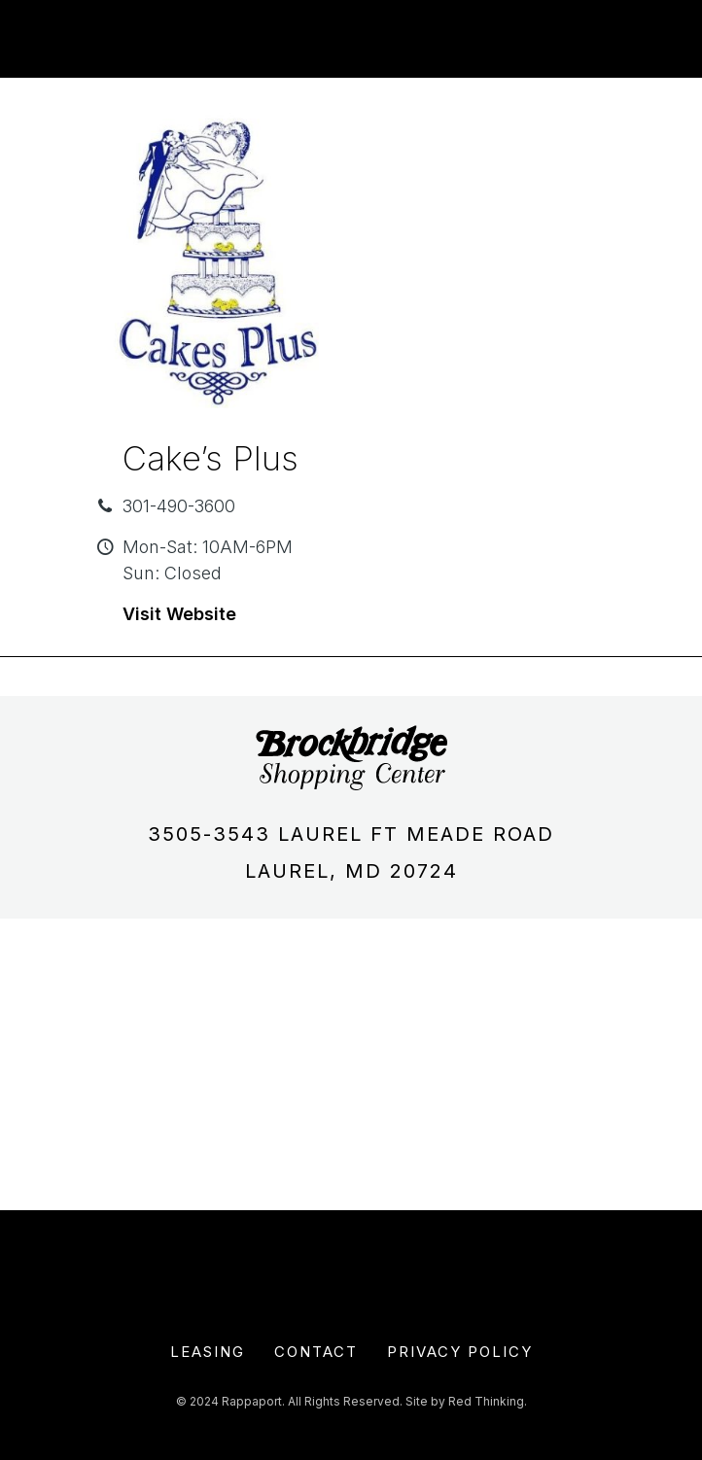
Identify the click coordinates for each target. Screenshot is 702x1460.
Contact (316, 1351)
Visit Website (179, 614)
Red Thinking (486, 1401)
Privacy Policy (460, 1351)
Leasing (207, 1351)
